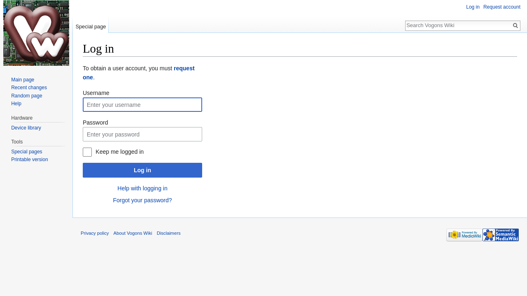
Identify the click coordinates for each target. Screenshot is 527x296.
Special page (90, 26)
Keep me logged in (120, 151)
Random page (26, 96)
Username (96, 93)
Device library (26, 128)
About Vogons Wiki (133, 233)
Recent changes (29, 87)
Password (95, 122)
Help (16, 103)
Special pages (26, 152)
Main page (22, 80)
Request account (501, 7)
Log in (142, 170)
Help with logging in (142, 188)
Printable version (29, 159)
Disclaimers (169, 233)
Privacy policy (95, 233)
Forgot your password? (142, 200)
